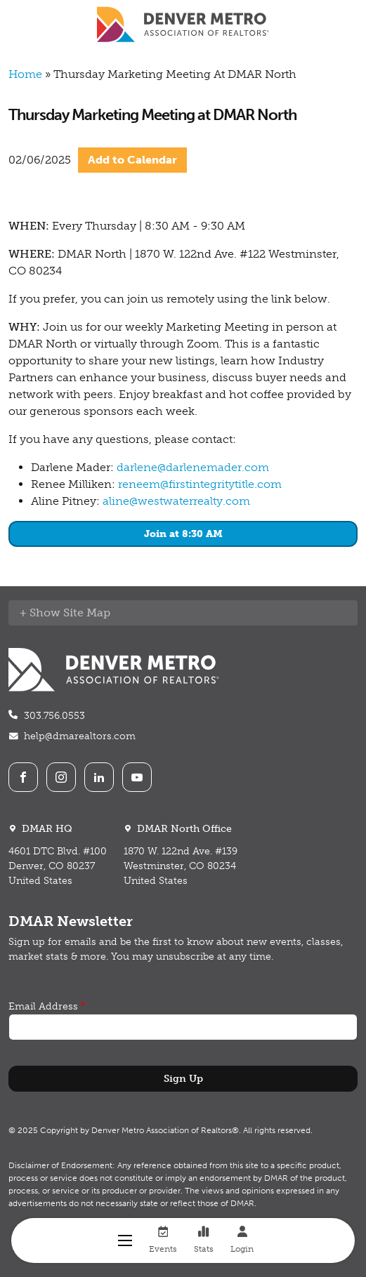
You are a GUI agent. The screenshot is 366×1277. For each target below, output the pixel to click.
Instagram (61, 777)
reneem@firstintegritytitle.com (200, 484)
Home (25, 74)
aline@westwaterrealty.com (176, 501)
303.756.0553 (54, 716)
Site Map (86, 612)
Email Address (43, 1006)
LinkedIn (99, 777)
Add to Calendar (132, 159)
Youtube (137, 777)
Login (242, 1240)
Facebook (23, 777)
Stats (204, 1240)
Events (163, 1240)
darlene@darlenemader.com (193, 467)
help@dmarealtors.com (80, 736)
